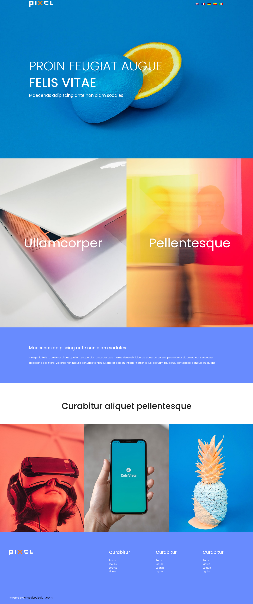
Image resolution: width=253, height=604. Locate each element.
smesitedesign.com (38, 598)
